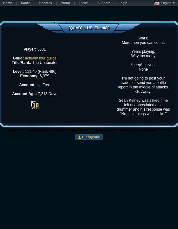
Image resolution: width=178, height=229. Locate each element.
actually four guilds (40, 58)
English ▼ (164, 3)
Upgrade (92, 137)
